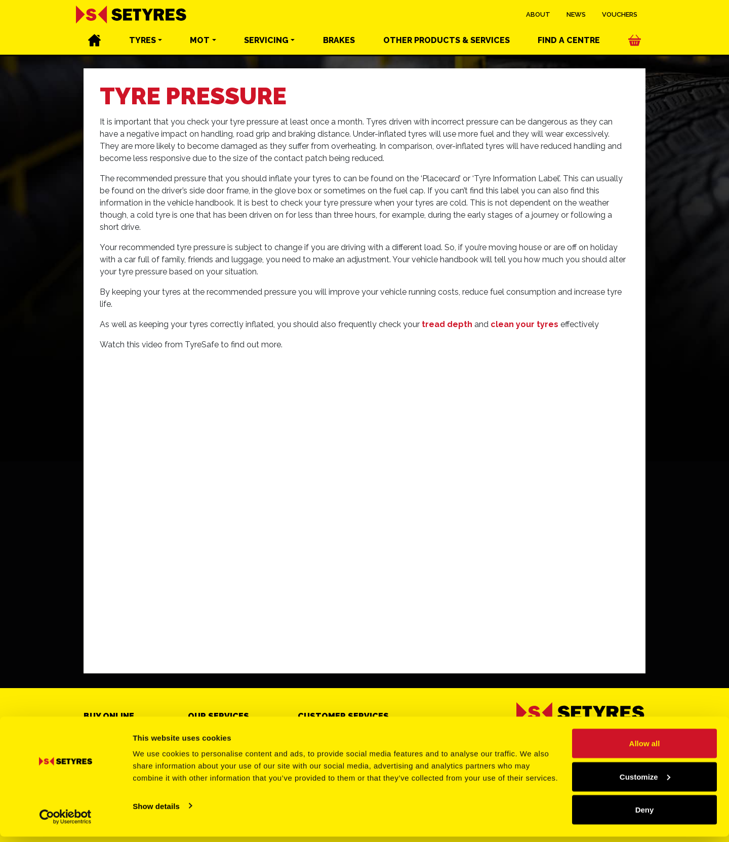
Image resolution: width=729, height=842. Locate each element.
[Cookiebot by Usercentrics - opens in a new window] (65, 822)
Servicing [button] (266, 41)
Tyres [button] (142, 41)
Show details (156, 811)
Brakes (339, 41)
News (576, 15)
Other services (446, 41)
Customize (645, 782)
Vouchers (619, 15)
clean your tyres (524, 324)
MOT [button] (200, 41)
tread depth (447, 324)
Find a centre (569, 41)
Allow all (644, 748)
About (538, 15)
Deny (644, 815)
